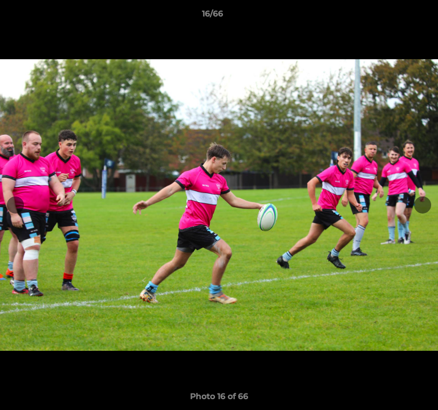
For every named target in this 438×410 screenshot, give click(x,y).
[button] (397, 16)
